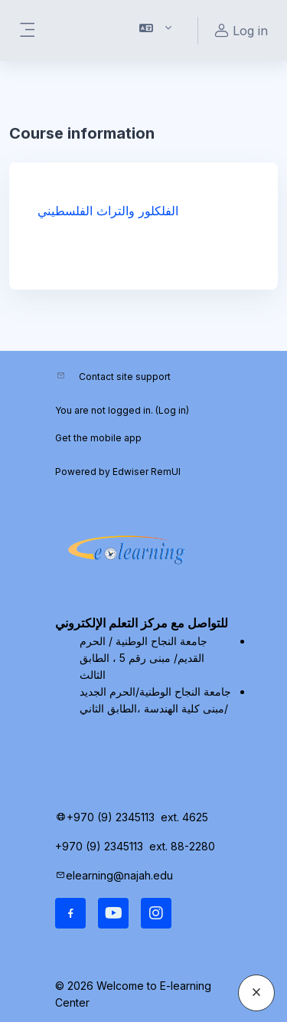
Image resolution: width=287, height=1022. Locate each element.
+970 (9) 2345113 (111, 817)
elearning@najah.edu (119, 875)
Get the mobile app (98, 438)
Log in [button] (239, 31)
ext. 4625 (186, 817)
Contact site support (125, 376)
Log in (172, 410)
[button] (155, 30)
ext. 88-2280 (183, 846)
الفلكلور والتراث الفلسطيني (108, 210)
